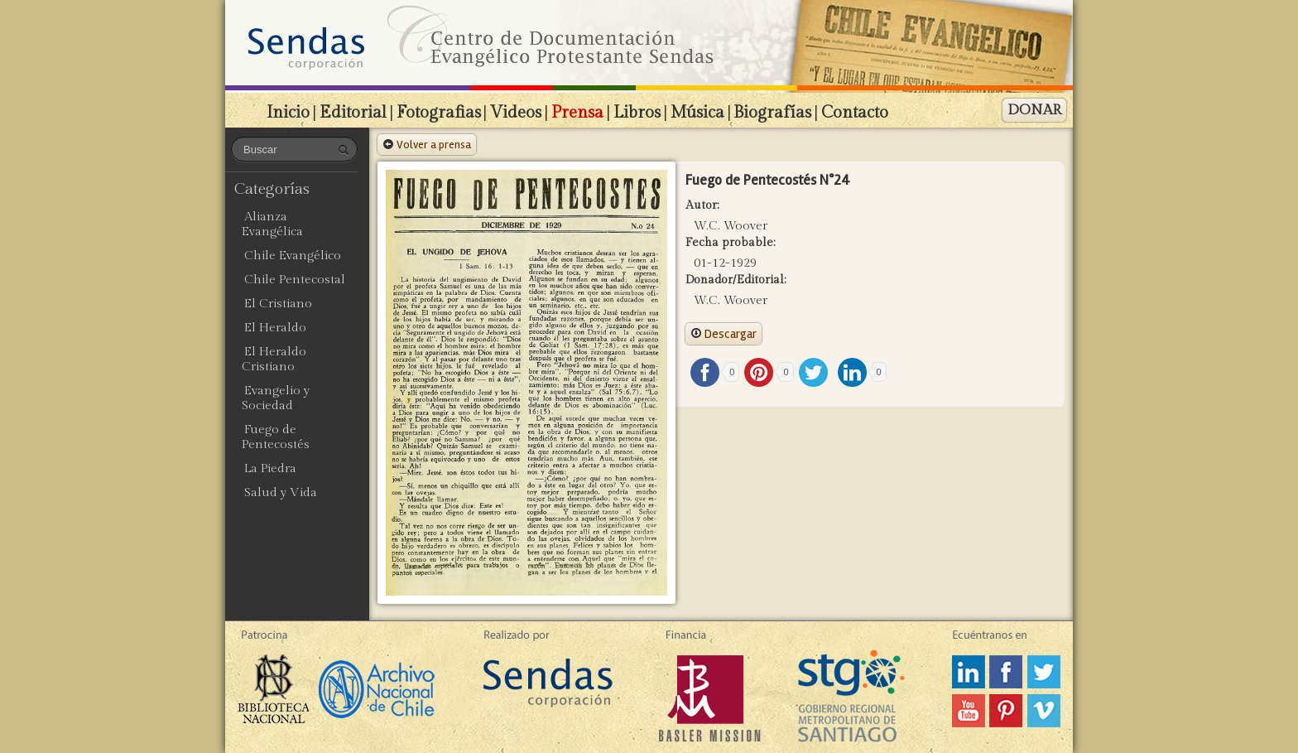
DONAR (1034, 110)
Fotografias (439, 113)
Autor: (702, 205)
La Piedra (270, 468)
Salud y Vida (280, 492)
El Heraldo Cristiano (274, 359)
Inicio (288, 113)
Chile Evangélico (292, 256)
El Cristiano (278, 304)
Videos (515, 113)
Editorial (353, 113)
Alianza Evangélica (272, 224)
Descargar (723, 333)
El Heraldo (275, 328)
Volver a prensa (426, 145)
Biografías (772, 113)
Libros (637, 113)
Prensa (577, 113)
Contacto (854, 113)
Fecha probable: (730, 242)
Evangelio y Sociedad (276, 398)
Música (697, 113)
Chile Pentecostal (294, 280)
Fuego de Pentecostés (276, 436)
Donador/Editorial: (735, 280)
